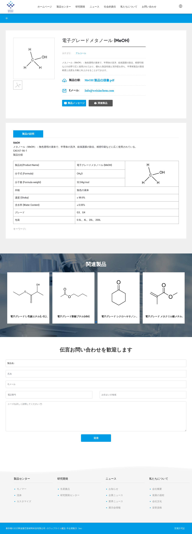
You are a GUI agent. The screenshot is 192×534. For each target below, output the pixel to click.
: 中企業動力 (71, 528)
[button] (96, 322)
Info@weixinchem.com (99, 90)
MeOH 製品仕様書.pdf (99, 80)
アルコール (81, 53)
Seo (80, 528)
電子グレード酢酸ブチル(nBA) (73, 316)
